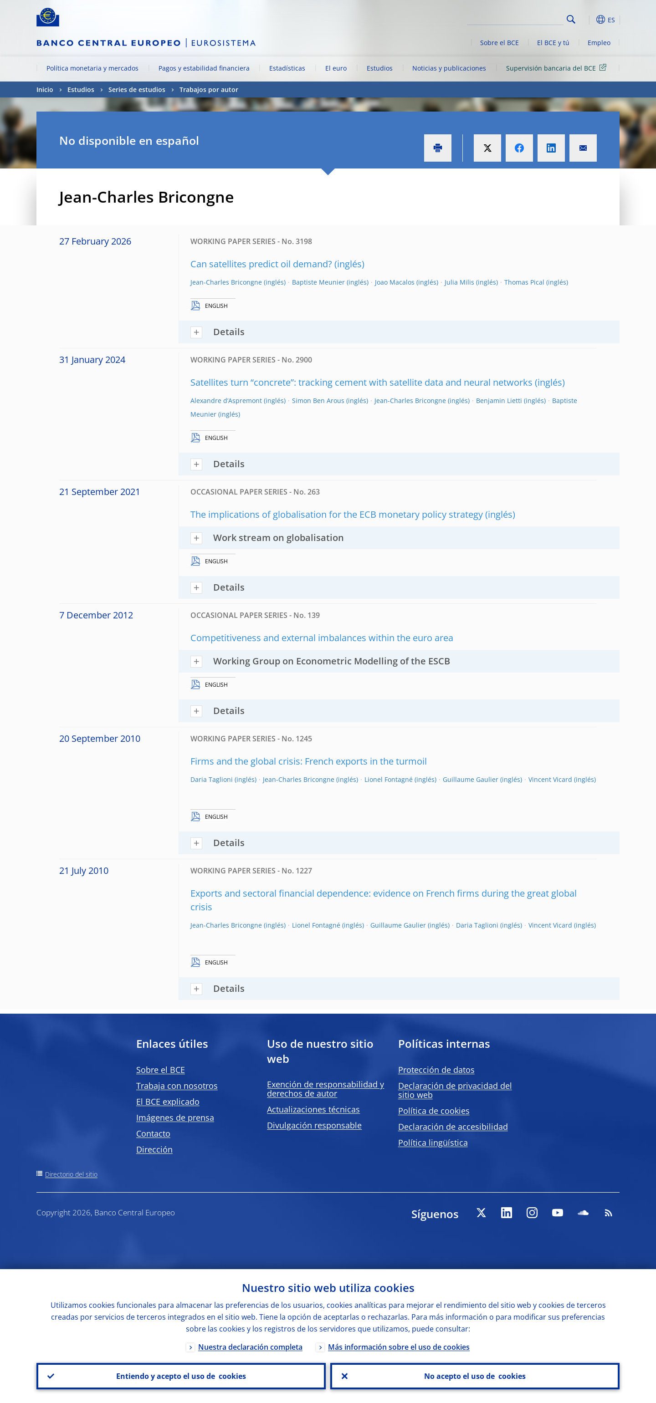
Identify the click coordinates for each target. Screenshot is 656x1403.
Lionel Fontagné (388, 779)
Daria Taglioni (211, 779)
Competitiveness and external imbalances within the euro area (321, 638)
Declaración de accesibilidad (453, 1126)
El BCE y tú (553, 42)
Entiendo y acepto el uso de (181, 1376)
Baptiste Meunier (318, 282)
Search (571, 19)
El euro (336, 68)
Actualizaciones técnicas (313, 1109)
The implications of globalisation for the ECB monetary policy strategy (336, 514)
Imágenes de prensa (175, 1117)
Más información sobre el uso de (399, 1347)
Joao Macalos (395, 282)
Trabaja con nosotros (177, 1085)
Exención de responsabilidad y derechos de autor (325, 1089)
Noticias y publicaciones (449, 68)
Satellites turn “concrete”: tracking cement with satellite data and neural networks (361, 382)
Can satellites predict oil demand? (261, 264)
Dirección (154, 1149)
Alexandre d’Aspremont (226, 400)
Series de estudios (136, 89)
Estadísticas (287, 68)
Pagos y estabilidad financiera (204, 68)
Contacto (153, 1133)
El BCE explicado (168, 1101)
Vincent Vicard (550, 779)
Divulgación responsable (314, 1125)
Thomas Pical (524, 282)
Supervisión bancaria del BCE (558, 67)
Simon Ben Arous (318, 400)
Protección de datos (436, 1069)
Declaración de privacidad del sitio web (455, 1090)
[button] (588, 19)
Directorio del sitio (71, 1174)
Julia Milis (459, 282)
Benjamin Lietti (499, 400)
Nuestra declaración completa (250, 1347)
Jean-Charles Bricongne (226, 282)
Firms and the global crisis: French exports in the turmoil (308, 761)
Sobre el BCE (499, 42)
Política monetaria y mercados (92, 68)
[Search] (518, 18)
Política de (434, 1110)
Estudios (380, 68)
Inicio (44, 89)
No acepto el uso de (475, 1376)
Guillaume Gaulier (470, 779)
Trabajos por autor (208, 89)
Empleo (599, 42)
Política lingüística (433, 1142)
